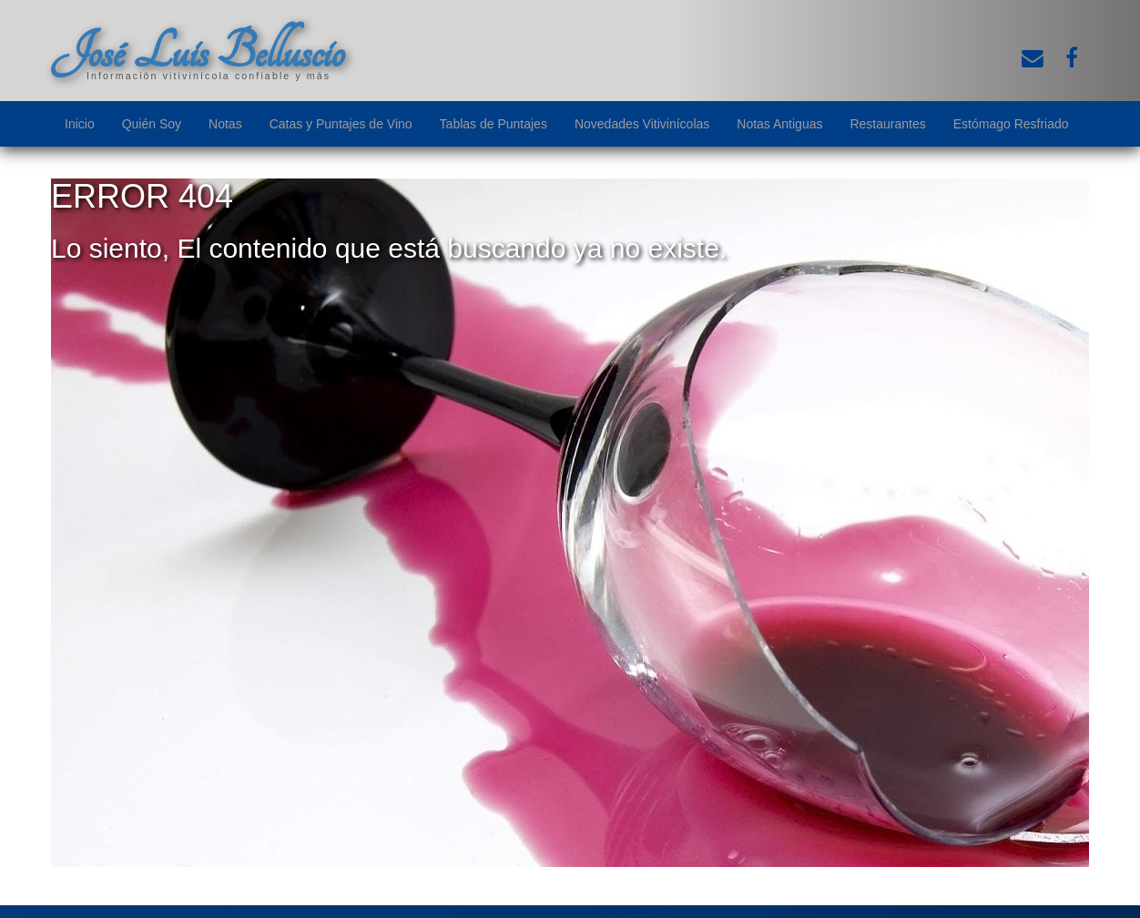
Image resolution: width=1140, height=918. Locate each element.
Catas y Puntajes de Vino (341, 124)
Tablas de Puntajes (493, 124)
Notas (225, 124)
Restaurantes (887, 124)
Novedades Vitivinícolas (642, 124)
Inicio (80, 124)
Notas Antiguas (779, 124)
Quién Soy (151, 124)
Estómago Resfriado (1011, 124)
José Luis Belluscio (197, 52)
